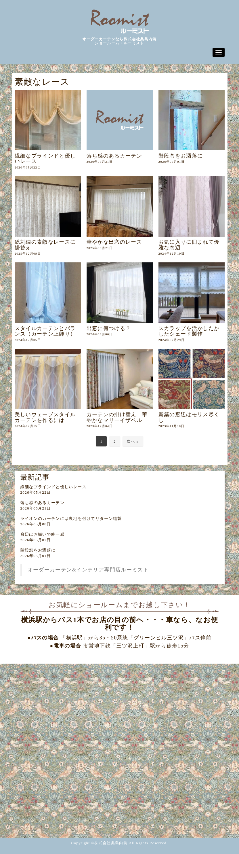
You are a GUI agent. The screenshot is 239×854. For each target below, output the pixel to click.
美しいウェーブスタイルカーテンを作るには (45, 417)
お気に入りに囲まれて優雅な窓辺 (189, 244)
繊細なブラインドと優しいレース (45, 158)
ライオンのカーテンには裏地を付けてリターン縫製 (71, 518)
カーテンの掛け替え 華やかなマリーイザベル (117, 417)
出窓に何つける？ (109, 328)
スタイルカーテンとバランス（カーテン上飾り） (45, 331)
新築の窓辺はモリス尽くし (189, 417)
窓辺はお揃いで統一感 (42, 534)
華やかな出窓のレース (114, 242)
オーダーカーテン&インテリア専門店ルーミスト (88, 570)
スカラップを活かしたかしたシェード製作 (189, 331)
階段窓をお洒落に (180, 156)
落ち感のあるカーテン (114, 156)
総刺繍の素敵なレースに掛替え (45, 244)
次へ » (133, 441)
